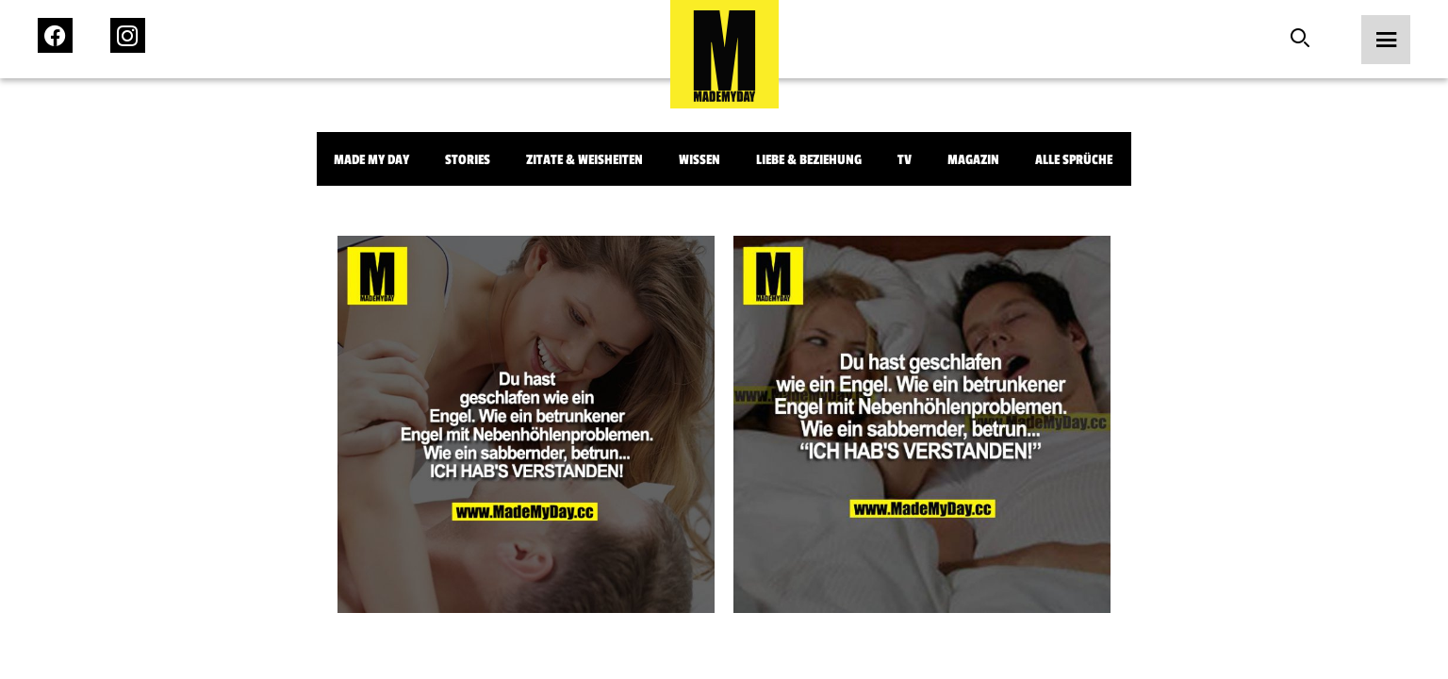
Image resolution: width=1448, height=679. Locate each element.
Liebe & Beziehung (809, 160)
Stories (467, 160)
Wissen (699, 160)
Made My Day (371, 160)
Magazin (973, 160)
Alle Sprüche (1073, 160)
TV (904, 160)
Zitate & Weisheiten (584, 160)
